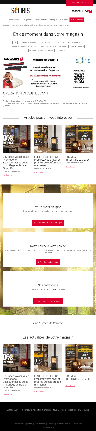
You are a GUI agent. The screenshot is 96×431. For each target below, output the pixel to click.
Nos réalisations (41, 20)
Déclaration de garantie (23, 424)
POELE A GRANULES (77, 46)
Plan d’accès (40, 424)
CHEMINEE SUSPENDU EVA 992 (49, 42)
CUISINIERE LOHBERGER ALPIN (22, 46)
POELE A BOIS (39, 46)
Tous (15, 42)
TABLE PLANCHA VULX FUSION (72, 42)
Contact (51, 424)
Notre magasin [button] (14, 20)
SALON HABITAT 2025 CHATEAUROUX (42, 50)
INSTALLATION (61, 50)
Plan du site (77, 424)
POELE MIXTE (63, 46)
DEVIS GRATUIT (77, 20)
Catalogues (53, 20)
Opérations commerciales (28, 42)
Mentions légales (63, 424)
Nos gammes (27, 20)
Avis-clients (64, 20)
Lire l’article (7, 175)
